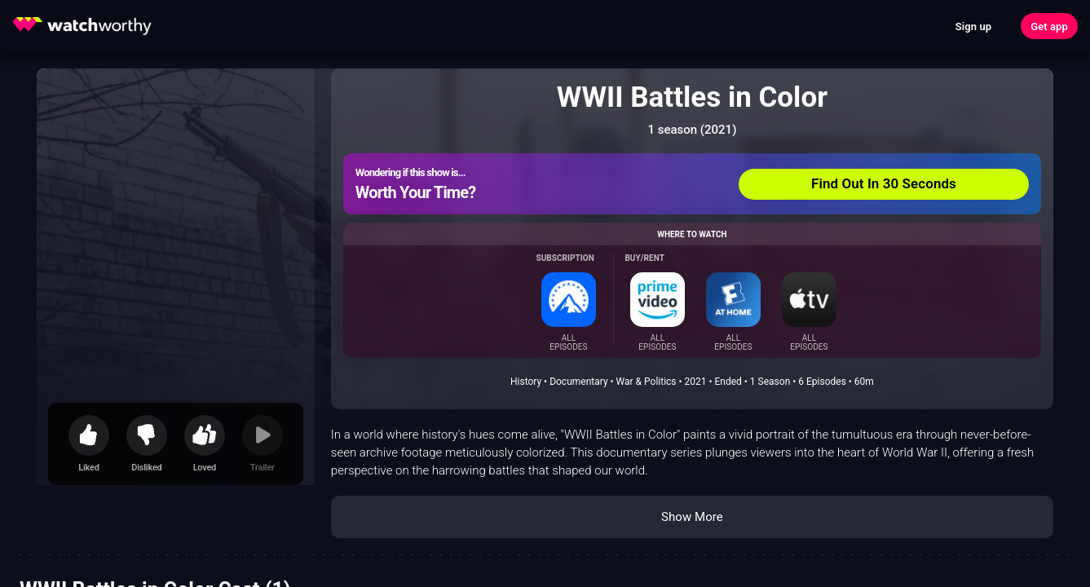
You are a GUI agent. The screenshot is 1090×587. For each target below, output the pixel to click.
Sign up (973, 26)
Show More (692, 517)
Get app (1049, 26)
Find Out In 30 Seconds (883, 183)
